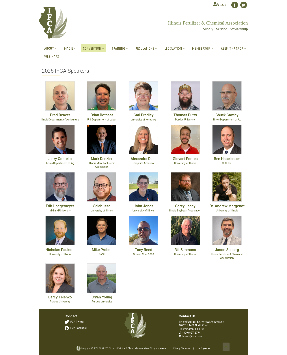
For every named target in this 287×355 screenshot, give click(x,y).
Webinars (51, 56)
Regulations (146, 48)
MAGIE (69, 48)
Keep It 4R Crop (233, 48)
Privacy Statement (182, 348)
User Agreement (203, 348)
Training (119, 48)
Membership (202, 48)
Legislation (174, 48)
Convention (93, 48)
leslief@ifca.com (190, 336)
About (50, 48)
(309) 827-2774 (189, 332)
